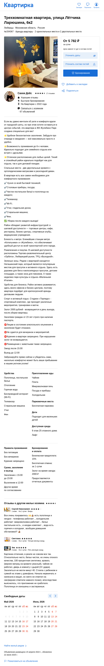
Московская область (25, 28)
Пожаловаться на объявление (21, 661)
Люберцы (9, 28)
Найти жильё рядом (14, 646)
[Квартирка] (20, 5)
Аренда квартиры (24, 31)
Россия (41, 28)
